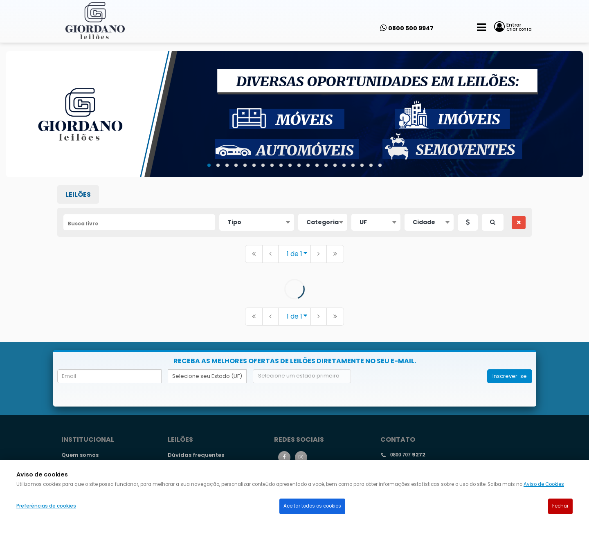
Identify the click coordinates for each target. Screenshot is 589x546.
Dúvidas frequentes (196, 455)
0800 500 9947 (411, 28)
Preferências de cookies (46, 506)
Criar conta (519, 29)
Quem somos (80, 455)
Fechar (560, 506)
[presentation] (419, 385)
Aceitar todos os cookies (312, 506)
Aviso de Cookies (544, 484)
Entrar (513, 24)
